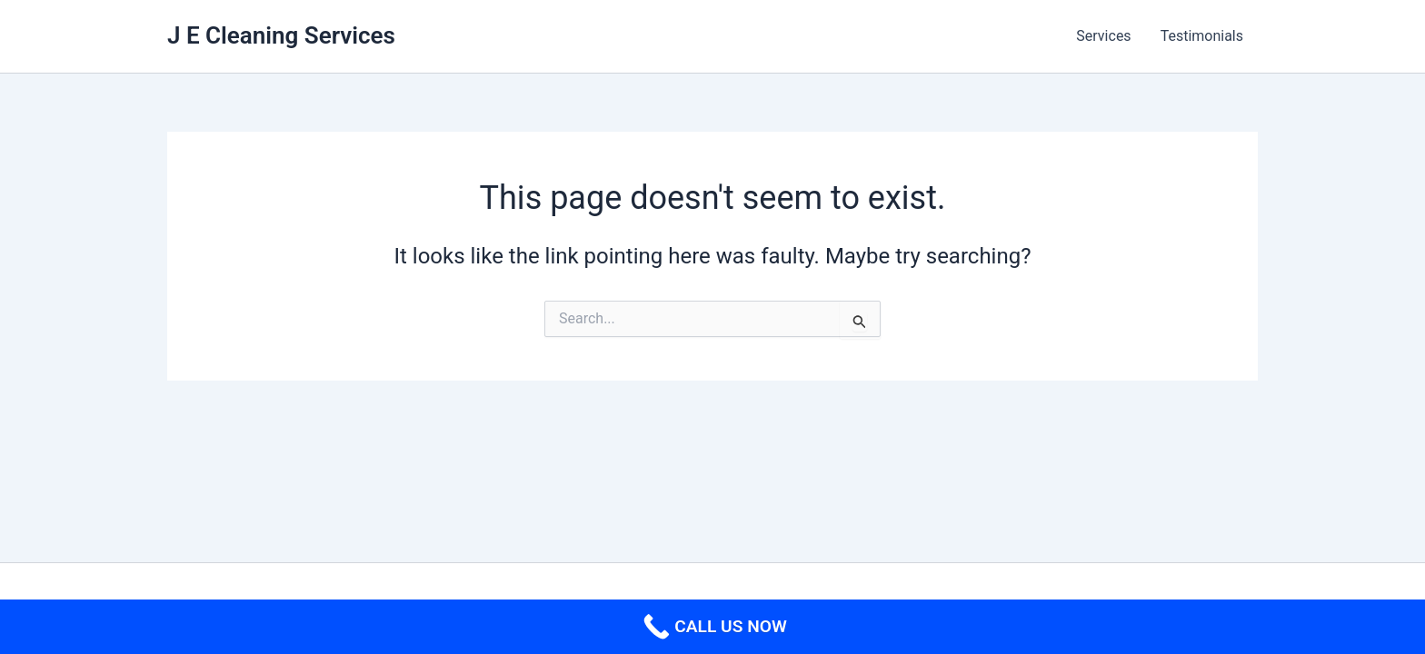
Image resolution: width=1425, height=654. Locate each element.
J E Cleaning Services (281, 35)
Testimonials (1202, 36)
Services (1103, 36)
